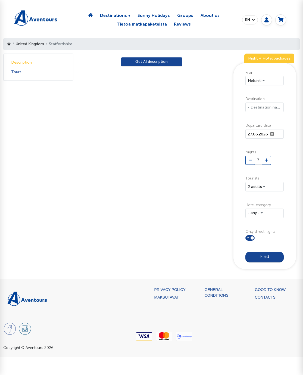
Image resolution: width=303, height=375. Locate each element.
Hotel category (258, 205)
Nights (250, 152)
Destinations (113, 15)
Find (264, 256)
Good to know (270, 289)
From (250, 72)
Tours (16, 72)
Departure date (258, 125)
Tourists (252, 178)
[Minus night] (250, 160)
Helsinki (254, 80)
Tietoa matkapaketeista (142, 24)
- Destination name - (266, 107)
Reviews (182, 24)
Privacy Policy (170, 289)
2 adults (255, 186)
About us (210, 15)
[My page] (266, 19)
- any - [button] (254, 212)
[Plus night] (266, 160)
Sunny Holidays (154, 15)
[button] (250, 19)
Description (21, 62)
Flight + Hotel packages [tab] (269, 58)
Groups (185, 15)
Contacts (265, 297)
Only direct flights (260, 231)
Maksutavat (166, 297)
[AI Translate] (151, 62)
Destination (255, 99)
